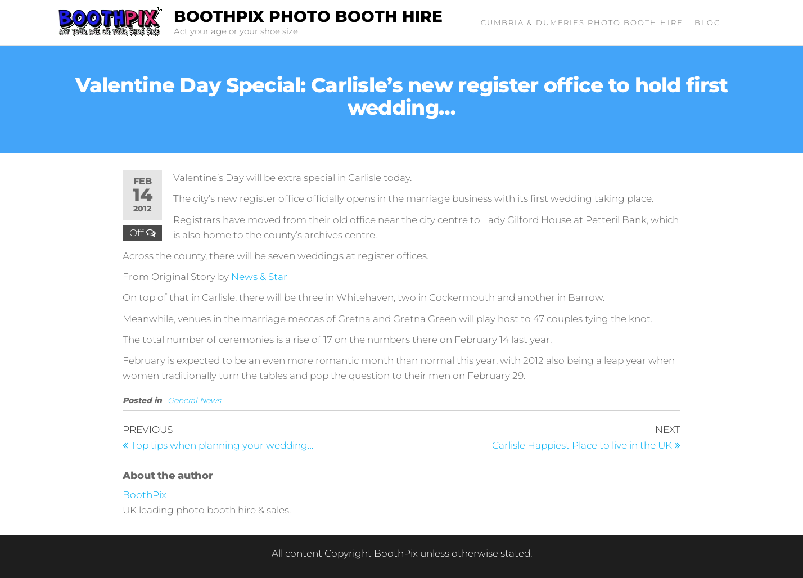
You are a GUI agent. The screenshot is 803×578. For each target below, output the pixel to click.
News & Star (259, 276)
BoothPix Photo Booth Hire (308, 16)
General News (194, 400)
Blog (707, 22)
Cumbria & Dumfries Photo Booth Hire (582, 22)
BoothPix (144, 494)
